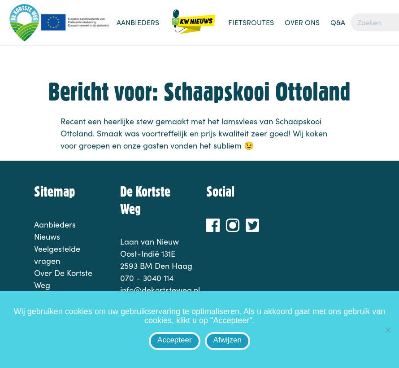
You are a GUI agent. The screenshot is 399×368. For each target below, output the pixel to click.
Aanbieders (138, 22)
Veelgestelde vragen (57, 254)
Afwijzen (227, 340)
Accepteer (174, 340)
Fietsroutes (251, 22)
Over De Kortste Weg (63, 278)
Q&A (337, 22)
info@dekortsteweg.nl (160, 290)
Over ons (302, 22)
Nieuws (193, 27)
